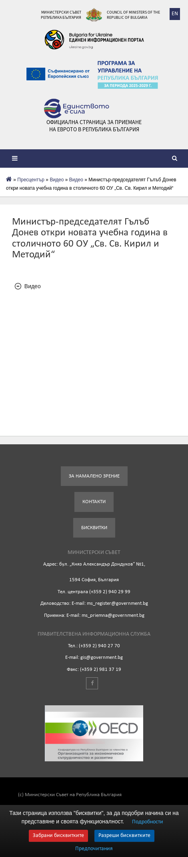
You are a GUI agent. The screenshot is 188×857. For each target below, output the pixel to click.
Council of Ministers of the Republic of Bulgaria (133, 15)
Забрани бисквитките (58, 836)
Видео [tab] (28, 286)
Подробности (147, 822)
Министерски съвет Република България (61, 15)
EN (175, 14)
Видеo (57, 180)
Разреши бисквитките (124, 836)
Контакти (94, 501)
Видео (76, 180)
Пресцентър (30, 180)
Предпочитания (94, 849)
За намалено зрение (94, 476)
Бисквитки (94, 527)
